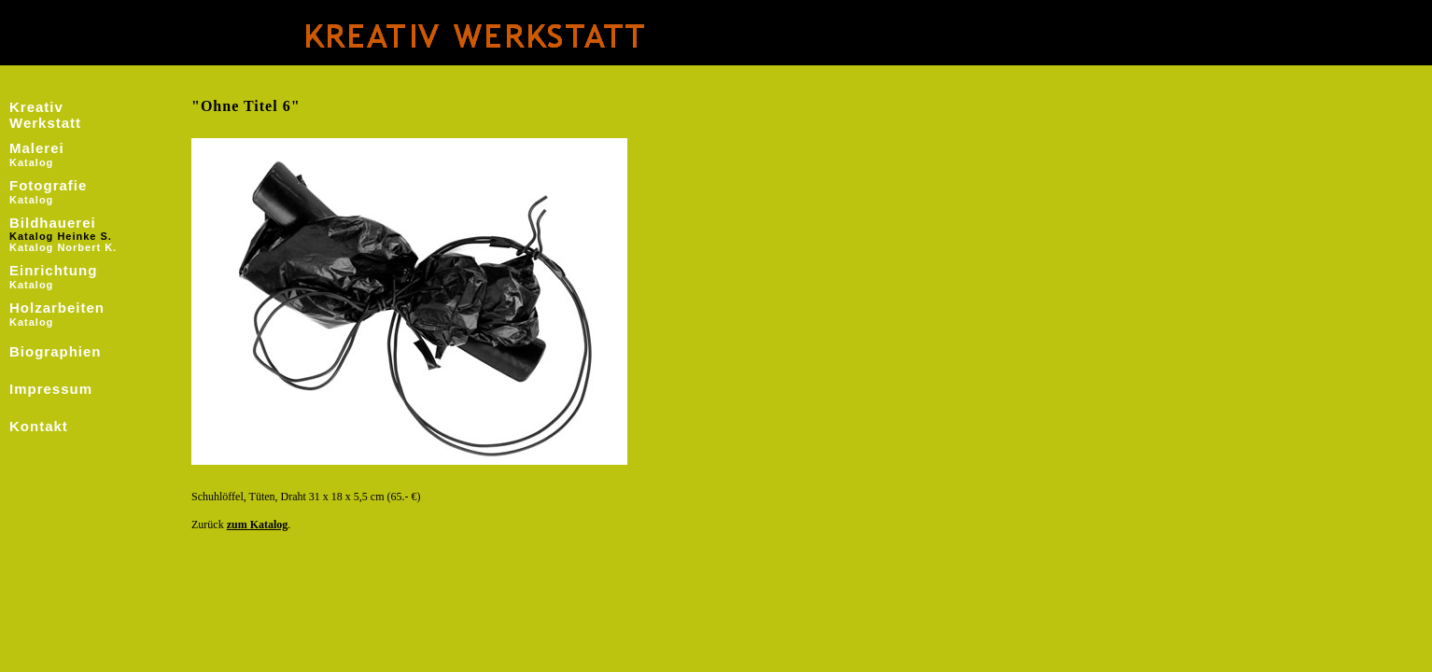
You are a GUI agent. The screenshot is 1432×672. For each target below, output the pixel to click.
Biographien (55, 351)
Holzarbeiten (57, 307)
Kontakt (38, 426)
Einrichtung (53, 270)
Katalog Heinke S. (60, 236)
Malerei (36, 148)
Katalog (31, 162)
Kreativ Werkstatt (45, 115)
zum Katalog (257, 524)
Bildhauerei (52, 223)
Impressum (50, 389)
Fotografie (48, 185)
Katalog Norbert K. (63, 247)
